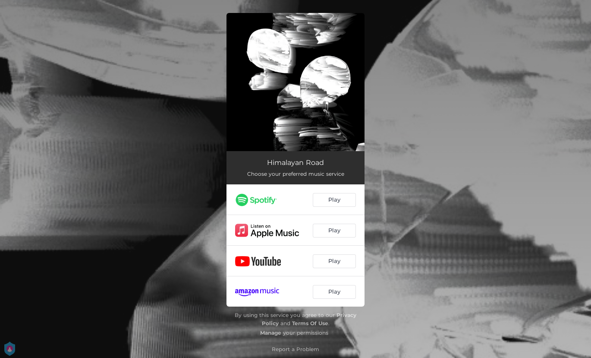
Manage (270, 332)
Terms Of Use (310, 323)
